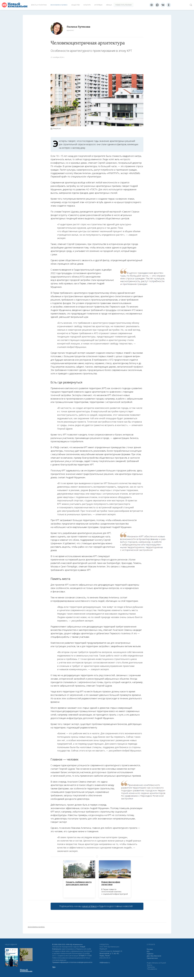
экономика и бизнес (36, 927)
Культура (87, 5)
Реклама (150, 949)
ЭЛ (85, 956)
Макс (152, 956)
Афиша (109, 5)
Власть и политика (39, 5)
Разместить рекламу (123, 5)
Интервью (98, 5)
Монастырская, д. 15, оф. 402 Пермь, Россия (109, 954)
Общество (75, 5)
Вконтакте (157, 956)
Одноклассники (152, 958)
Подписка (150, 954)
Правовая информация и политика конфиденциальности (72, 962)
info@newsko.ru (104, 963)
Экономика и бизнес (59, 5)
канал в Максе (89, 906)
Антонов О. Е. (117, 951)
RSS (148, 951)
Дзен (148, 956)
